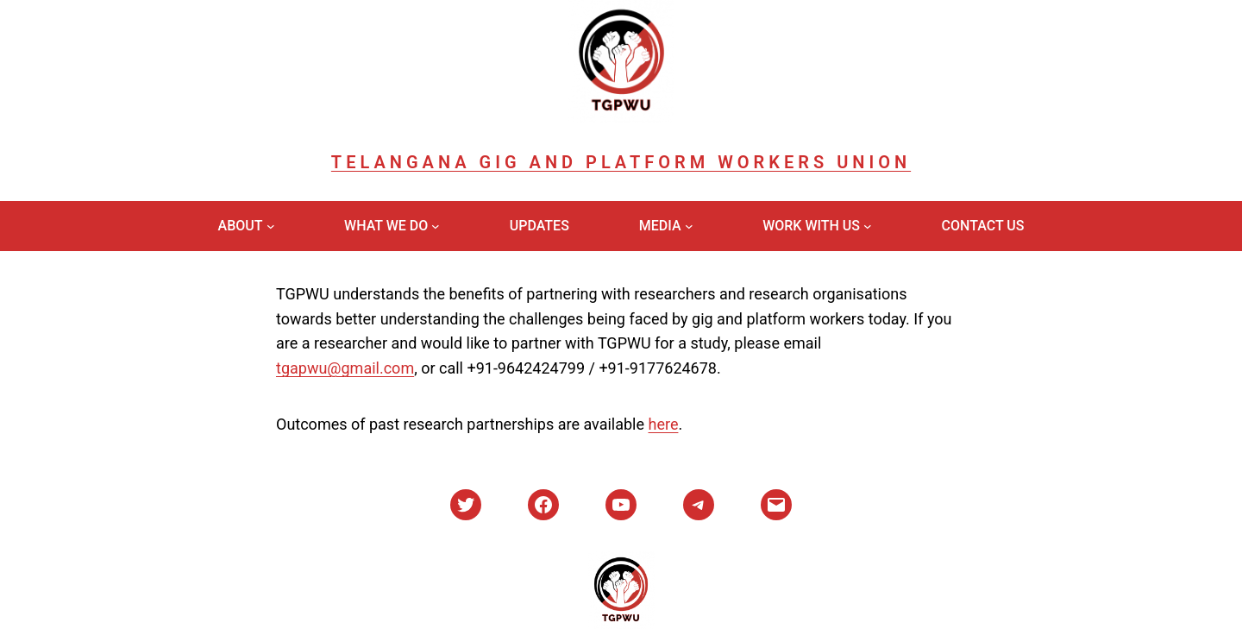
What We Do (386, 225)
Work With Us (811, 225)
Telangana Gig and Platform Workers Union (621, 162)
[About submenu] (271, 226)
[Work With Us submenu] (867, 226)
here (664, 424)
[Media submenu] (689, 226)
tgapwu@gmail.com (345, 368)
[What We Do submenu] (435, 226)
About (240, 225)
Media (660, 225)
